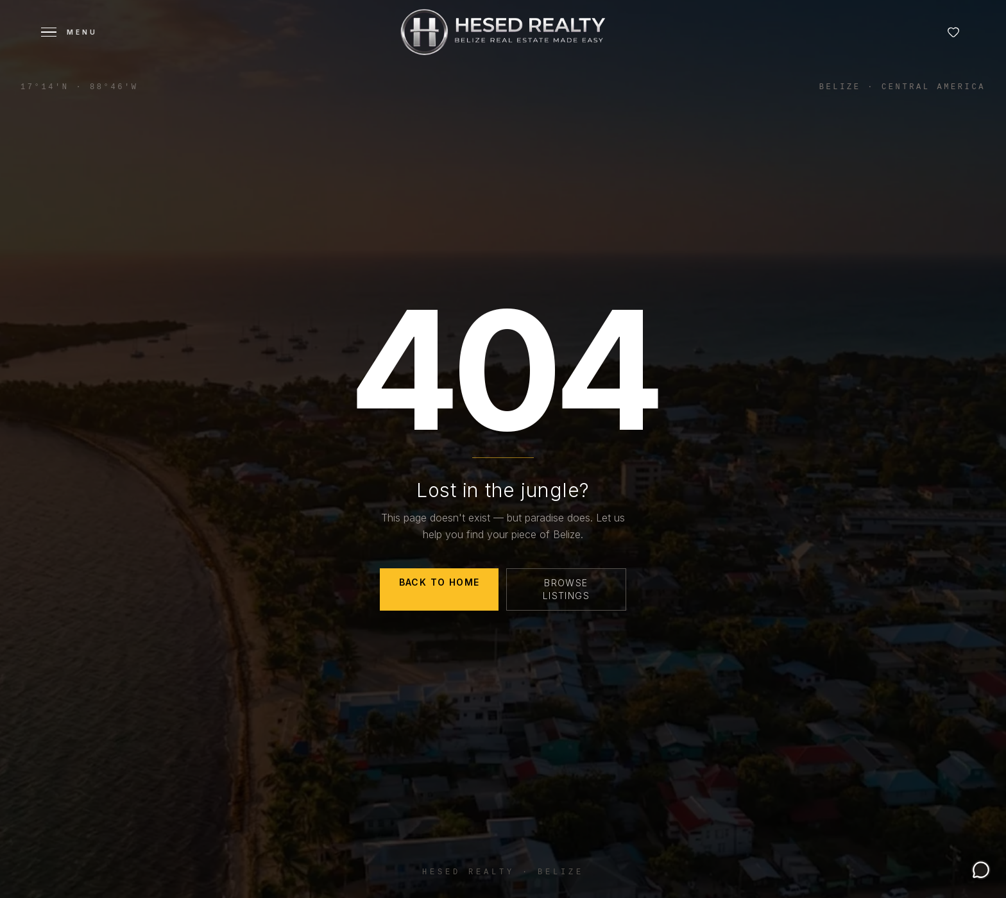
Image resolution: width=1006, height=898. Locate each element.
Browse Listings (566, 589)
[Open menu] (69, 32)
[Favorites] (953, 32)
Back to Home (439, 582)
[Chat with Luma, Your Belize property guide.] (981, 869)
